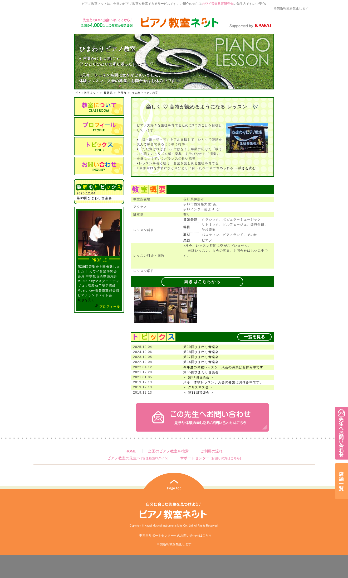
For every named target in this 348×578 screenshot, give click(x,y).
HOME (130, 451)
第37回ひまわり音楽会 (201, 357)
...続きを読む (245, 168)
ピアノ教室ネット (87, 92)
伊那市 (122, 92)
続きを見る (86, 300)
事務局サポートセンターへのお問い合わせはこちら (175, 535)
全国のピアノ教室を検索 (168, 451)
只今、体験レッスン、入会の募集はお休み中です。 (223, 382)
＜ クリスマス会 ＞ (198, 387)
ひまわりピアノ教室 (145, 92)
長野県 (108, 92)
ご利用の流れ (211, 451)
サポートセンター (210, 458)
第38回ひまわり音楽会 (201, 352)
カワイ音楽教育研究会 (217, 4)
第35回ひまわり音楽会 (201, 372)
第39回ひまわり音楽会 (94, 198)
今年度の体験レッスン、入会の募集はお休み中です (223, 367)
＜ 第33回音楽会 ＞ (198, 392)
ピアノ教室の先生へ (137, 458)
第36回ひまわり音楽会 (201, 362)
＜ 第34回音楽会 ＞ (198, 377)
